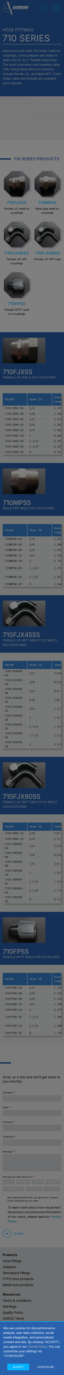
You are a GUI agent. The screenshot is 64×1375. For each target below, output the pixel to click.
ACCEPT (18, 1367)
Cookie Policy (37, 1346)
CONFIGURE (45, 1367)
